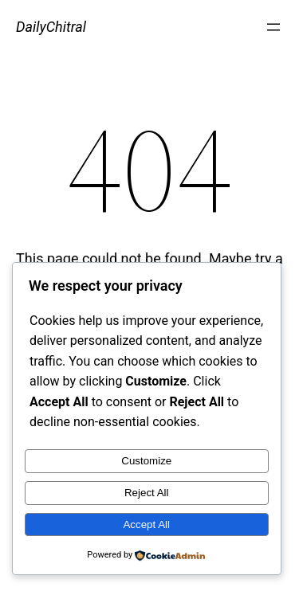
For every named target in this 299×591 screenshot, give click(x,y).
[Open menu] (273, 27)
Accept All (146, 524)
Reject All (146, 493)
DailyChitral (51, 26)
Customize (146, 461)
